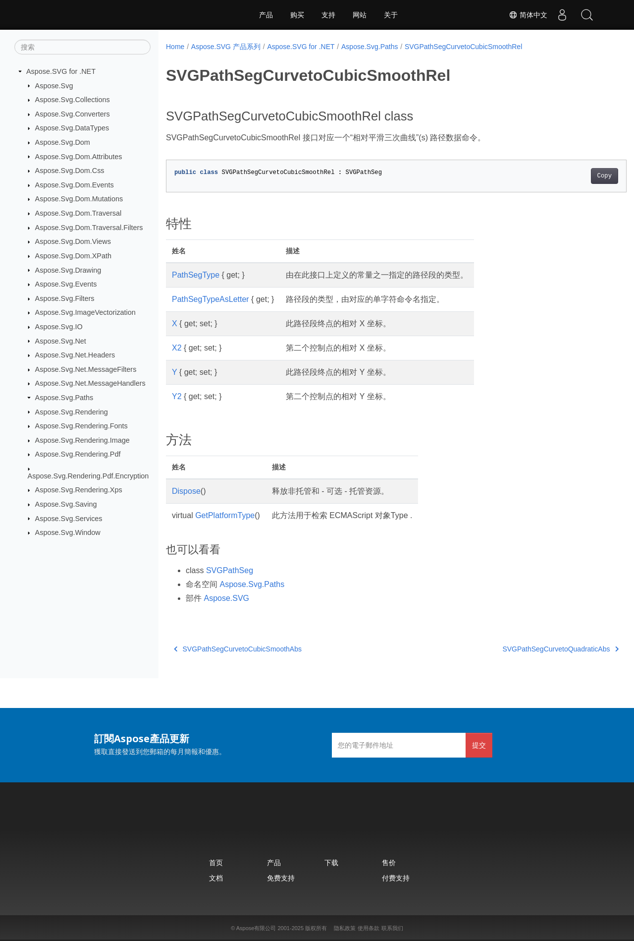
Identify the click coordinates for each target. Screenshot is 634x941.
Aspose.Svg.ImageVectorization (85, 312)
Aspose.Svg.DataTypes (72, 128)
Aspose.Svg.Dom (62, 142)
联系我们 (392, 928)
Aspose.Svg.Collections (72, 100)
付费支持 (396, 877)
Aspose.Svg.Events (66, 284)
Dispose (186, 491)
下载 (331, 862)
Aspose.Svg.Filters (65, 298)
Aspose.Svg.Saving (66, 504)
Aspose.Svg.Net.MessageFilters (86, 369)
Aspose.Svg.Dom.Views (73, 241)
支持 (328, 15)
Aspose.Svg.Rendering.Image (82, 440)
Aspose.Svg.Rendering (71, 411)
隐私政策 (345, 928)
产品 (266, 15)
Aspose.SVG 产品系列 (226, 47)
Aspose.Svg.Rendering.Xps (78, 490)
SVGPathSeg (229, 570)
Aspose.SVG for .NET (61, 71)
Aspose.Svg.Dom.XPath (73, 256)
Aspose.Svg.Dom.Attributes (78, 156)
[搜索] (82, 47)
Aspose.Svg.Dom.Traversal (78, 213)
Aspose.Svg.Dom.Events (74, 185)
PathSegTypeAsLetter (210, 299)
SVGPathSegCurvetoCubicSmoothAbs (238, 649)
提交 (479, 745)
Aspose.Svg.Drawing (68, 270)
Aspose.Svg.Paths (64, 398)
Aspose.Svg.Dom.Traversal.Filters (89, 228)
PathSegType (195, 275)
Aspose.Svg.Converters (72, 114)
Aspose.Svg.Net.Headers (75, 355)
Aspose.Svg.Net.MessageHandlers (90, 383)
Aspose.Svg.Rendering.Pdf (78, 454)
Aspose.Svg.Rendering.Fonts (81, 426)
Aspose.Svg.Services (69, 518)
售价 (389, 862)
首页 (216, 862)
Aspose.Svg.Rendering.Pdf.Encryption (88, 476)
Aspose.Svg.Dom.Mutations (79, 199)
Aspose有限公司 (256, 928)
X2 (177, 348)
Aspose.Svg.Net (60, 341)
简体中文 (528, 14)
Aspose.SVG (226, 598)
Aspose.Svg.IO (59, 327)
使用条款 (368, 928)
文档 (216, 877)
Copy (572, 176)
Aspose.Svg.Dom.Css (70, 171)
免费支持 (281, 877)
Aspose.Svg (54, 85)
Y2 (177, 396)
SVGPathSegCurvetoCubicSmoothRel (463, 47)
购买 (297, 15)
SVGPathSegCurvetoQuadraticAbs (529, 649)
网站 (360, 15)
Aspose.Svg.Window (68, 532)
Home (175, 47)
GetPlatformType (225, 515)
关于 (391, 15)
